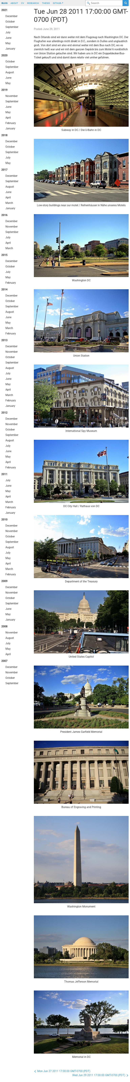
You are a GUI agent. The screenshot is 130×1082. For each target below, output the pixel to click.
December (11, 16)
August (9, 72)
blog (4, 3)
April (8, 117)
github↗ (58, 3)
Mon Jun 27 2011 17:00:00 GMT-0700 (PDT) (62, 1071)
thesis (46, 3)
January (10, 48)
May (8, 43)
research (33, 3)
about (14, 3)
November (11, 96)
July (7, 32)
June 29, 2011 (51, 29)
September (11, 27)
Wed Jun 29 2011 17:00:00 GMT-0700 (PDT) (100, 1075)
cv (22, 3)
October (10, 21)
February (10, 123)
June (8, 37)
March (9, 202)
